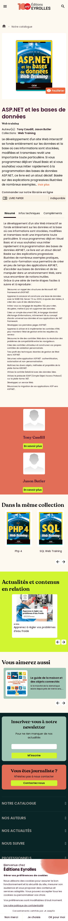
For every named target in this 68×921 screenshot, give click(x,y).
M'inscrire (34, 755)
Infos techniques (29, 213)
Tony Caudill (25, 129)
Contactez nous (34, 783)
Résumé (10, 213)
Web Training (27, 133)
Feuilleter (55, 90)
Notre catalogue (22, 26)
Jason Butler (43, 129)
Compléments (53, 213)
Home (4, 26)
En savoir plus (33, 446)
